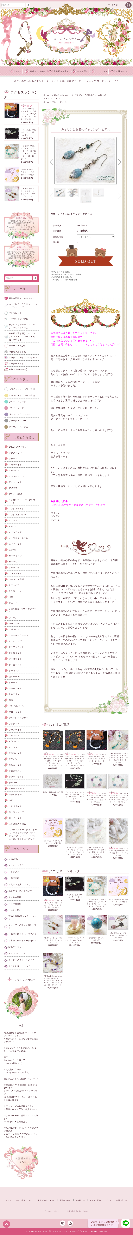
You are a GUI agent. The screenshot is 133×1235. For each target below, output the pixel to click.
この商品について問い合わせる (64, 280)
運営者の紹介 (65, 1200)
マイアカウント (114, 5)
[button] (52, 162)
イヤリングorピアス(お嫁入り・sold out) (88, 95)
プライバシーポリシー (52, 1211)
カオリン (56, 99)
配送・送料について (46, 1200)
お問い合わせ (119, 71)
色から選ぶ (79, 71)
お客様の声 (80, 1200)
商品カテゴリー (34, 71)
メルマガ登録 (95, 1200)
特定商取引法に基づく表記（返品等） (67, 274)
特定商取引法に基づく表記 (77, 1211)
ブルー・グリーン (59, 102)
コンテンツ (98, 71)
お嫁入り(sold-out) (60, 95)
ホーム (15, 71)
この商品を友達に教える (61, 277)
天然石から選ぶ (58, 71)
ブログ (108, 1200)
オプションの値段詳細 (60, 272)
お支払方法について (24, 1200)
